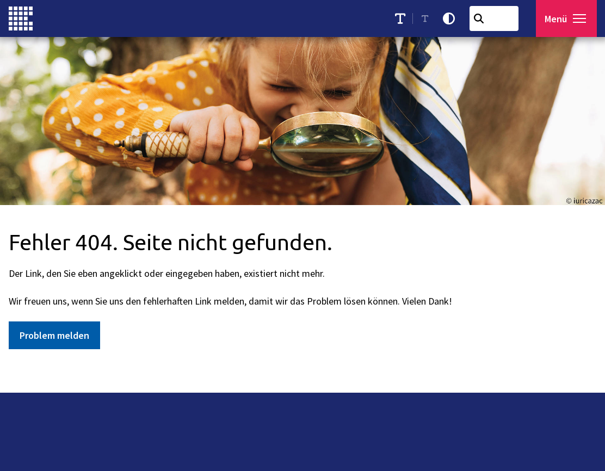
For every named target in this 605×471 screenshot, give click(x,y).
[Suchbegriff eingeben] (496, 18)
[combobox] (496, 18)
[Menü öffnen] (568, 18)
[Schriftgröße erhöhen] (403, 18)
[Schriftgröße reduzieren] (428, 18)
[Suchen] (481, 18)
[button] (582, 18)
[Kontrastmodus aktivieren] (452, 18)
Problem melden (54, 335)
